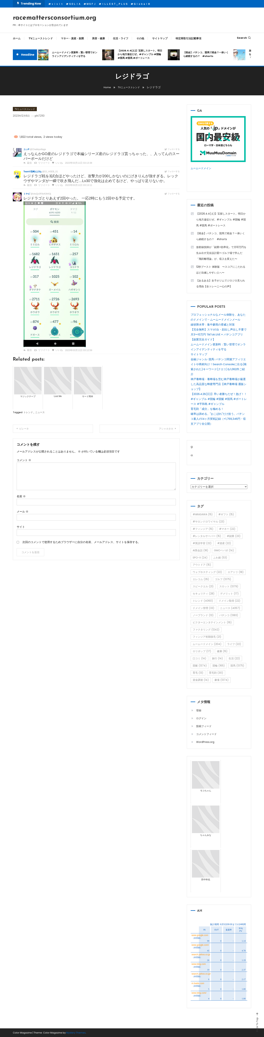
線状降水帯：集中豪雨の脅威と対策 (213, 324)
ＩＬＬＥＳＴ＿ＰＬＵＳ (115, 4)
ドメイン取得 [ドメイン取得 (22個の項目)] (229, 601)
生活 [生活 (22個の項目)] (234, 658)
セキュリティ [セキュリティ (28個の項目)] (203, 593)
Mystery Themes (76, 1032)
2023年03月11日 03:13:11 (76, 185)
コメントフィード (206, 734)
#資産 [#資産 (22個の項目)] (224, 543)
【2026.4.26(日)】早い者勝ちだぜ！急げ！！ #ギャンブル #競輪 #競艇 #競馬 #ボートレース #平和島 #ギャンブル (219, 399)
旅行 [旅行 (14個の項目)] (217, 658)
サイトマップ (160, 38)
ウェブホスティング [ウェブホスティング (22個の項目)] (207, 572)
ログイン (201, 718)
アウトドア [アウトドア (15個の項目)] (202, 565)
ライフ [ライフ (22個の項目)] (234, 644)
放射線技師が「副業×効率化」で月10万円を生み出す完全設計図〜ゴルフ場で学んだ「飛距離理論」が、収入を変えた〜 (221, 253)
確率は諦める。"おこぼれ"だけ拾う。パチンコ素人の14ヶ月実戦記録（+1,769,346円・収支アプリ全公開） (218, 419)
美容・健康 (98, 38)
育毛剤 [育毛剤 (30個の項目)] (216, 673)
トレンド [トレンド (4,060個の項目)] (203, 601)
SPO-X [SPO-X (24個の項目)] (200, 557)
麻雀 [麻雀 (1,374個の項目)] (221, 680)
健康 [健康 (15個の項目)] (222, 651)
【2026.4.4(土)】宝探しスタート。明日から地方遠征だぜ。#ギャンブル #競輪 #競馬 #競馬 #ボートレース (141, 54)
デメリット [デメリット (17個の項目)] (229, 593)
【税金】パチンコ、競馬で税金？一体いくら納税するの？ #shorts (207, 54)
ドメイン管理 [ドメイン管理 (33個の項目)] (203, 608)
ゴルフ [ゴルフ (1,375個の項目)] (223, 579)
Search (244, 38)
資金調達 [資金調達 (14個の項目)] (201, 680)
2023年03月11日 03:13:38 (76, 163)
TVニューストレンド (41, 38)
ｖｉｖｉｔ (57, 4)
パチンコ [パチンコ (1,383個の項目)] (228, 615)
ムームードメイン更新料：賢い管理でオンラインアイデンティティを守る (76, 54)
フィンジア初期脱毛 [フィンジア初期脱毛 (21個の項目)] (207, 637)
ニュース (40, 412)
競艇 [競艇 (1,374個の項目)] (200, 665)
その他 (140, 38)
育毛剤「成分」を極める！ (207, 409)
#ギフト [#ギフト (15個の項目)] (226, 514)
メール (22, 511)
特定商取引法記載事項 (188, 38)
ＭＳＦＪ (91, 4)
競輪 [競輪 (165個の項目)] (218, 665)
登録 (198, 710)
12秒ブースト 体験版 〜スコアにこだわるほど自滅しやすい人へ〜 (220, 269)
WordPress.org (205, 742)
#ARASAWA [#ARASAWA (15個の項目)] (203, 514)
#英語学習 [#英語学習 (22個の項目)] (202, 543)
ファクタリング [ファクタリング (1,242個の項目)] (206, 629)
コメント (24, 460)
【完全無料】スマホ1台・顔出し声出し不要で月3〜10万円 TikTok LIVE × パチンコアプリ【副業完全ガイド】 (219, 334)
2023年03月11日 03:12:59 (76, 350)
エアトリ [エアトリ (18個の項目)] (236, 572)
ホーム (17, 38)
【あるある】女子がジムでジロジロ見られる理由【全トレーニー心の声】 (220, 283)
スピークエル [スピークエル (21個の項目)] (203, 586)
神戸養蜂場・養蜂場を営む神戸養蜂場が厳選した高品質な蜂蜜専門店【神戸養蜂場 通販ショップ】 (218, 384)
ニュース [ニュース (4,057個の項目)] (230, 608)
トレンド (28, 412)
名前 (21, 496)
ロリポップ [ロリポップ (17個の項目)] (202, 651)
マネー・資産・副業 (72, 38)
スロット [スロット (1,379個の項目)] (228, 586)
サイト (21, 527)
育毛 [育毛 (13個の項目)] (198, 673)
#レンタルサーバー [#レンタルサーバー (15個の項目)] (207, 536)
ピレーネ (26, 429)
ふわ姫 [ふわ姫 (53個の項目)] (220, 557)
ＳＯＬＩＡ (75, 4)
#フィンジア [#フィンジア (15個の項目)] (203, 529)
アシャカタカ (163, 429)
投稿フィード (204, 726)
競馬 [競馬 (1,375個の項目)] (237, 665)
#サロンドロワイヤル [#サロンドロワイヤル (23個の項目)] (208, 521)
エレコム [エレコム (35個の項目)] (201, 579)
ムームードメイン (202, 168)
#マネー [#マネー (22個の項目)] (227, 529)
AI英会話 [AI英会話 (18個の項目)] (200, 550)
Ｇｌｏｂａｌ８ (141, 4)
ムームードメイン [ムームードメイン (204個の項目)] (207, 644)
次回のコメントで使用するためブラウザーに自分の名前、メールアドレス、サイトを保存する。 (81, 542)
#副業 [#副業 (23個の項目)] (234, 536)
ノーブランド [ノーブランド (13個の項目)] (203, 615)
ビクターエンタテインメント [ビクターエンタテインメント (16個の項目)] (212, 622)
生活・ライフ (120, 38)
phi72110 (44, 116)
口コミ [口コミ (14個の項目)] (199, 658)
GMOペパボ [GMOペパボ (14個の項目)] (224, 550)
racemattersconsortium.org (54, 18)
